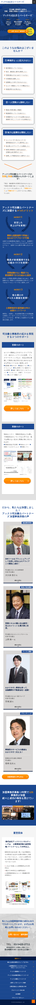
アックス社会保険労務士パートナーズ (18, 975)
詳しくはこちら (17, 408)
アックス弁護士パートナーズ (18, 979)
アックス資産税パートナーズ (18, 971)
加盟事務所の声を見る (15, 777)
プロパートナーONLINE (18, 990)
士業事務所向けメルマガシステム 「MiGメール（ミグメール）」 (18, 966)
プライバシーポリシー (18, 998)
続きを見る (18, 580)
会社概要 (18, 994)
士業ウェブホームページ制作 (18, 983)
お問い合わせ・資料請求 (18, 31)
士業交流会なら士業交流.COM (18, 986)
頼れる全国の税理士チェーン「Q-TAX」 (18, 962)
